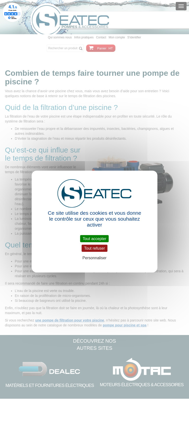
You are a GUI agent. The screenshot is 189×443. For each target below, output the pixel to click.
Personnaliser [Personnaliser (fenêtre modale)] (94, 258)
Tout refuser (94, 248)
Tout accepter (94, 238)
